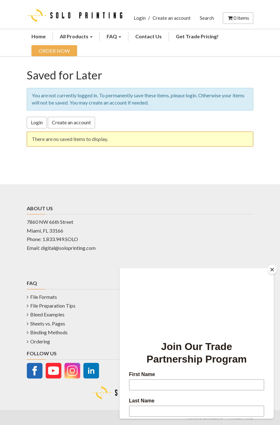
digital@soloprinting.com (68, 248)
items (238, 18)
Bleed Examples (47, 314)
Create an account (172, 18)
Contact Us (148, 36)
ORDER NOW (54, 51)
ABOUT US (40, 208)
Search (207, 18)
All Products (76, 36)
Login (140, 18)
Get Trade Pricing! (197, 36)
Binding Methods (49, 332)
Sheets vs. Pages (47, 323)
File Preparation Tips (53, 306)
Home (38, 36)
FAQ (114, 36)
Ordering (40, 341)
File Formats (43, 297)
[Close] (272, 269)
